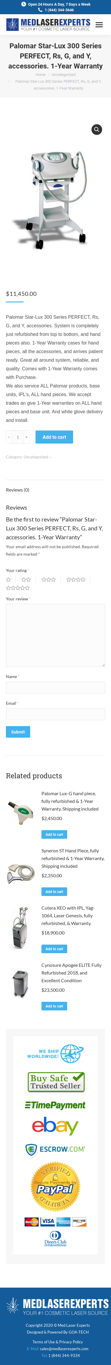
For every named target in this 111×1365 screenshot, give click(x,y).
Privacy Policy (71, 1342)
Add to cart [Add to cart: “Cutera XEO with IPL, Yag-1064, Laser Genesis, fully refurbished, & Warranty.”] (54, 949)
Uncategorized (36, 457)
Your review (18, 598)
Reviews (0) (17, 489)
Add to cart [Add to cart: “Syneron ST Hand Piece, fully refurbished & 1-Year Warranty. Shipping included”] (54, 892)
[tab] (55, 487)
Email (12, 703)
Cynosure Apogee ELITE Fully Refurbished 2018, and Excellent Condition (71, 972)
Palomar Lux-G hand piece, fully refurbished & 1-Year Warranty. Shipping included (70, 800)
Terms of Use (44, 1342)
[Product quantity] (18, 437)
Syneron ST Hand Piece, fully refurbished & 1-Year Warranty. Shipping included (72, 858)
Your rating (17, 570)
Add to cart (54, 437)
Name (13, 676)
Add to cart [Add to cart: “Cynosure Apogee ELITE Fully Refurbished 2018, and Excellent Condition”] (54, 1006)
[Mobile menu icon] (99, 25)
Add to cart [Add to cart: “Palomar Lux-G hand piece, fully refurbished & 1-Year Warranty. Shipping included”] (54, 835)
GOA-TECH (79, 1332)
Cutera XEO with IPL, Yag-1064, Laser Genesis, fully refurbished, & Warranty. (68, 915)
